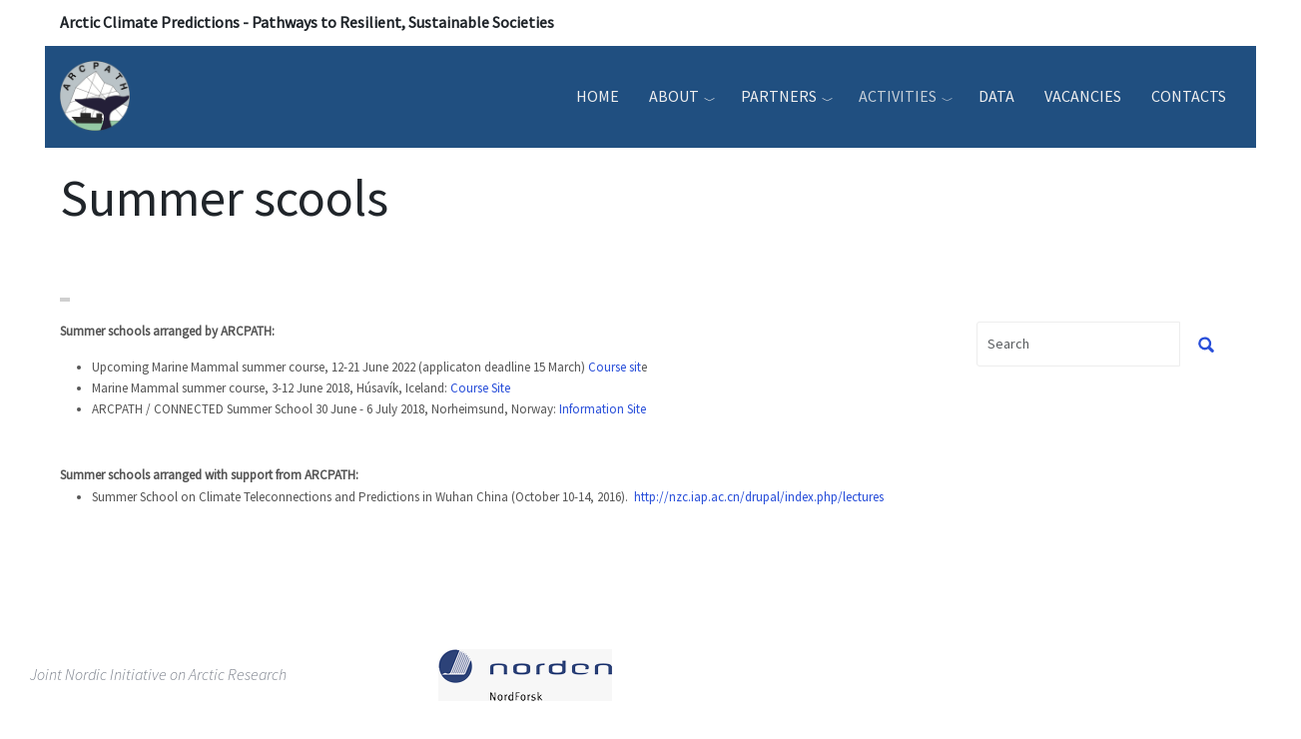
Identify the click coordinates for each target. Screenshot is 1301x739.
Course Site (480, 387)
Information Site (602, 408)
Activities (898, 96)
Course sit (614, 367)
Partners (779, 96)
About (674, 96)
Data (996, 96)
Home (597, 96)
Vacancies (1082, 96)
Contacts (1188, 96)
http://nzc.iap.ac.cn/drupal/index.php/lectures (759, 496)
